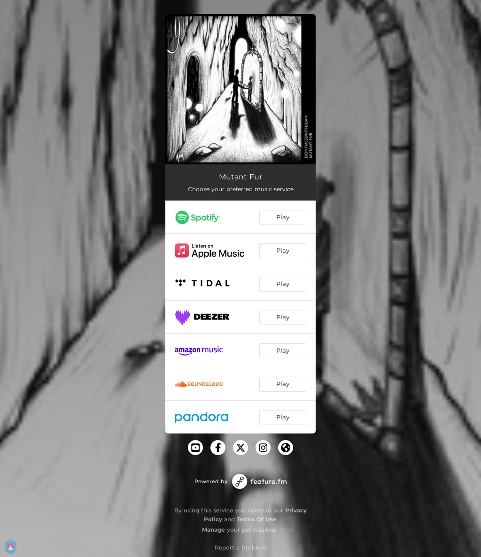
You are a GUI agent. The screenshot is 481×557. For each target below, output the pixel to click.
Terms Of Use (256, 519)
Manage (213, 529)
